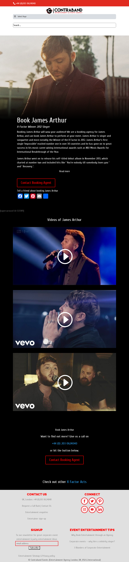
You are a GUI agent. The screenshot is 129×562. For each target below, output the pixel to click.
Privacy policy (48, 555)
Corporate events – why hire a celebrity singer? (92, 541)
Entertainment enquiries (36, 512)
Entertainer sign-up (37, 518)
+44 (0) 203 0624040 (64, 443)
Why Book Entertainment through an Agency (92, 535)
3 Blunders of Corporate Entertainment (92, 547)
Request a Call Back (31, 505)
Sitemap (36, 555)
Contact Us (46, 505)
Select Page (20, 16)
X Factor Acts (77, 482)
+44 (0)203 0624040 (26, 3)
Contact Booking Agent (36, 183)
